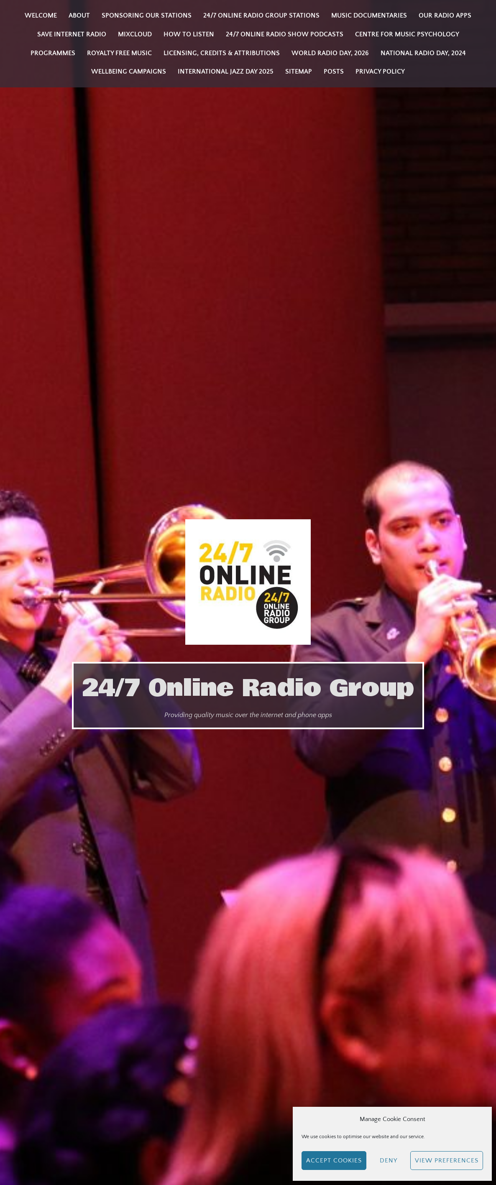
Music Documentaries (369, 15)
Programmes (53, 53)
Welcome (41, 15)
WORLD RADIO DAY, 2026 (330, 53)
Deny (388, 1160)
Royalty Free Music (119, 53)
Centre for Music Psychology (407, 34)
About (79, 15)
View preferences (446, 1160)
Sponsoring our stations (147, 15)
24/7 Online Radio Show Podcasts (284, 34)
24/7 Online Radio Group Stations (261, 15)
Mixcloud (135, 34)
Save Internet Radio (71, 34)
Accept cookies (334, 1160)
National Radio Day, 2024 (423, 53)
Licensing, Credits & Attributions (222, 53)
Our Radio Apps (445, 15)
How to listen (189, 34)
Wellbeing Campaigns (128, 71)
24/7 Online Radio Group (248, 688)
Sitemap (298, 71)
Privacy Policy (380, 71)
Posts (334, 71)
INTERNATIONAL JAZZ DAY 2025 (226, 71)
